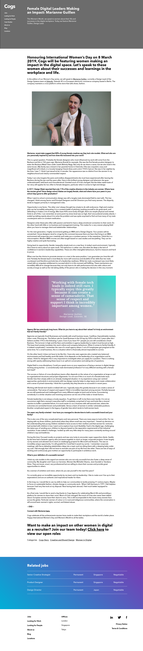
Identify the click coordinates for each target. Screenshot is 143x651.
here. (48, 511)
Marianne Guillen (80, 79)
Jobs (5, 13)
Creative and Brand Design (62, 540)
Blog (5, 28)
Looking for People (10, 19)
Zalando (49, 81)
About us (7, 25)
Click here (96, 529)
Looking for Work (9, 16)
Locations (7, 31)
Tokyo (63, 630)
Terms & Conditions (119, 628)
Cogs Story (44, 540)
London (64, 621)
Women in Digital (84, 540)
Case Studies (8, 22)
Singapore (65, 625)
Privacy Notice (121, 624)
